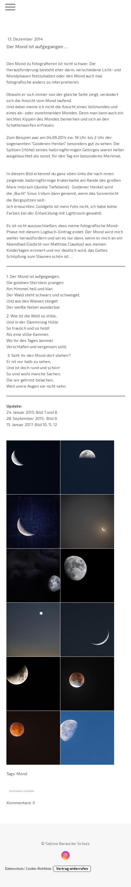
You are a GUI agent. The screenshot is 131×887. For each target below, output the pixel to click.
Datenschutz (14, 868)
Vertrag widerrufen (72, 868)
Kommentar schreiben (21, 790)
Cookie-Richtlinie (38, 868)
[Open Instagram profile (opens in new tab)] (65, 855)
